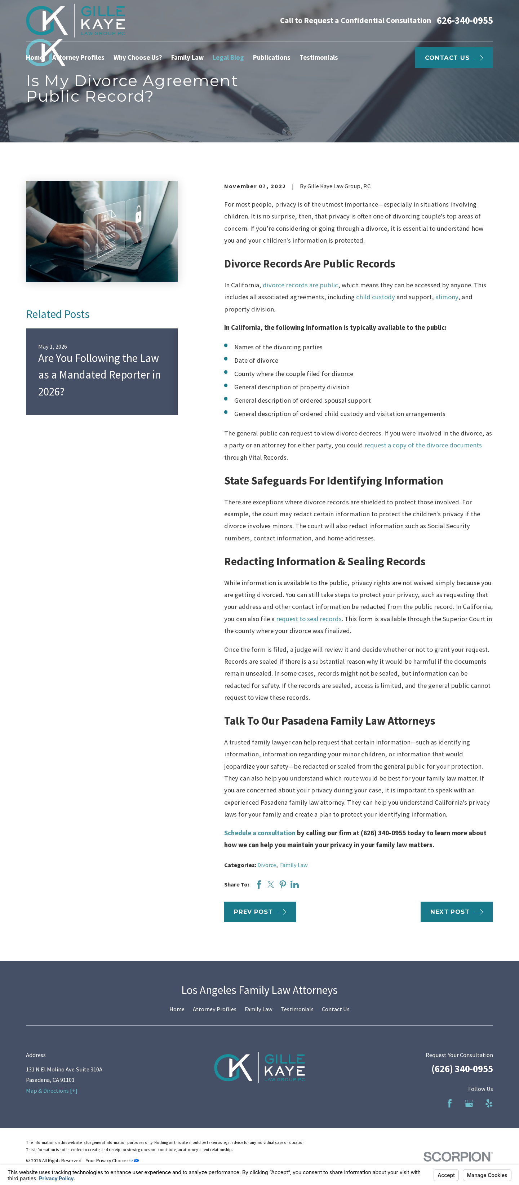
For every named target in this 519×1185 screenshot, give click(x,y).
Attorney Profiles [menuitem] (78, 57)
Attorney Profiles (214, 1009)
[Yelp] (489, 1103)
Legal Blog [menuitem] (228, 57)
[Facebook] (449, 1103)
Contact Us (336, 1009)
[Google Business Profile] (469, 1103)
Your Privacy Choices (112, 1161)
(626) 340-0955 (462, 1069)
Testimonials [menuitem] (319, 57)
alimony (446, 297)
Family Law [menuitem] (187, 57)
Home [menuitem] (34, 57)
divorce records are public (300, 285)
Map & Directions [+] (51, 1090)
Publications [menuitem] (271, 57)
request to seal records (309, 619)
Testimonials (297, 1009)
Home (177, 1009)
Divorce (266, 864)
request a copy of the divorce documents (423, 445)
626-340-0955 (465, 20)
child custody (375, 297)
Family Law (294, 864)
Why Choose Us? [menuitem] (138, 57)
